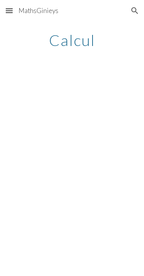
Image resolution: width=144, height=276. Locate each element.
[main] (72, 40)
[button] (9, 10)
